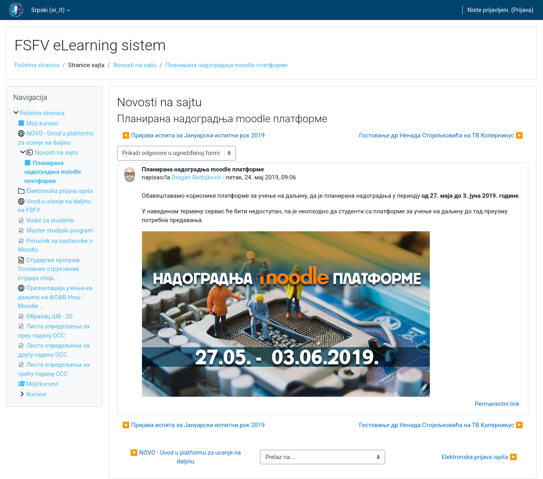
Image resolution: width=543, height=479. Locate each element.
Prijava (522, 10)
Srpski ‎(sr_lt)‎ (48, 10)
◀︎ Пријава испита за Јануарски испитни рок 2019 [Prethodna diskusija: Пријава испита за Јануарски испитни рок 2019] (193, 135)
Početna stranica (36, 65)
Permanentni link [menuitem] (497, 403)
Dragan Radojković (196, 177)
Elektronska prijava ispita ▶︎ (479, 457)
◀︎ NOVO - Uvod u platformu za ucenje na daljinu (186, 457)
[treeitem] (54, 254)
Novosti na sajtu (135, 65)
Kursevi (36, 394)
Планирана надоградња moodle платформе (226, 65)
